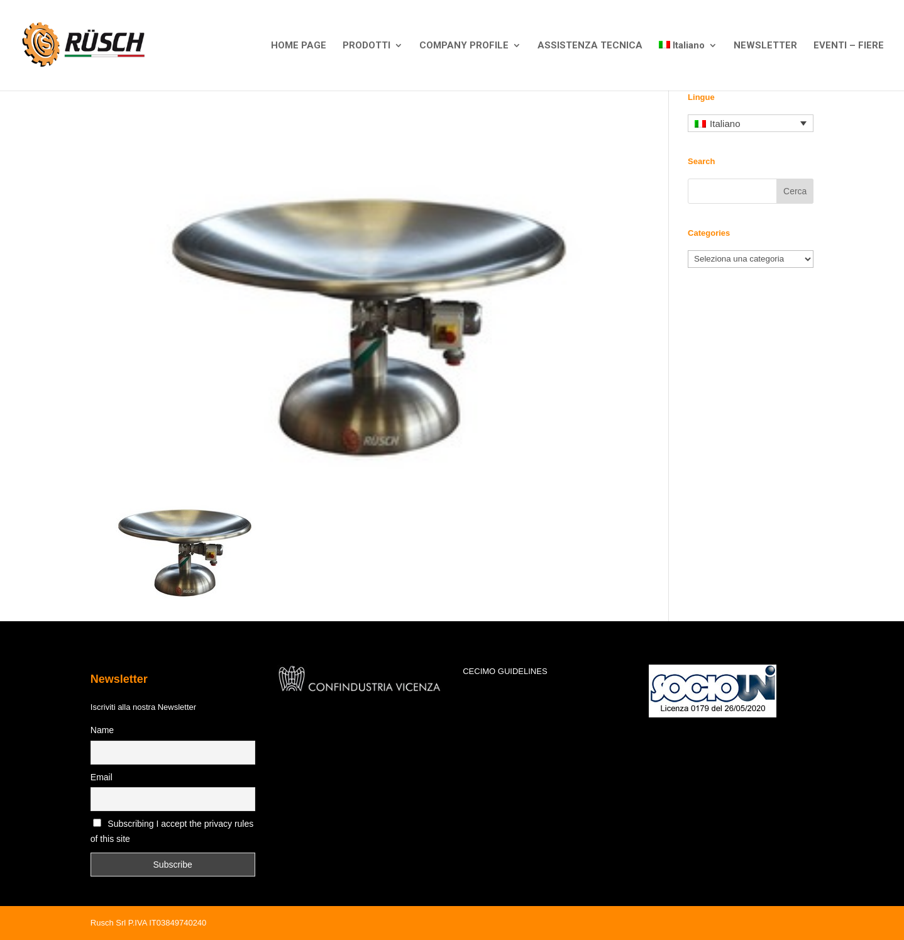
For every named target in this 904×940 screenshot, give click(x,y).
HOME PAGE (298, 46)
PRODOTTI (366, 46)
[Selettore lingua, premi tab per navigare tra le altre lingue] (750, 123)
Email (102, 777)
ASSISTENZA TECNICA (589, 46)
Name (102, 730)
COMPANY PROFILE (464, 46)
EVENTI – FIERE (848, 46)
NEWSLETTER (765, 46)
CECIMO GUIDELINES (505, 671)
